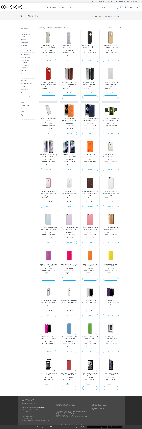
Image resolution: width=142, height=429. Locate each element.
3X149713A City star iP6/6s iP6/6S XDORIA (69, 46)
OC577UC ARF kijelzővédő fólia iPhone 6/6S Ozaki (48, 156)
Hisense (23, 74)
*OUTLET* (24, 46)
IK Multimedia (24, 77)
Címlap (92, 403)
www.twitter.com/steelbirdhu (64, 404)
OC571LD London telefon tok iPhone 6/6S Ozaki (90, 119)
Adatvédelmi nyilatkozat (97, 408)
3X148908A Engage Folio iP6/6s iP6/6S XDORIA (69, 83)
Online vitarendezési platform (98, 407)
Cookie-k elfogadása (115, 427)
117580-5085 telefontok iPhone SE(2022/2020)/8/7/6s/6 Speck (48, 119)
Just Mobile (24, 80)
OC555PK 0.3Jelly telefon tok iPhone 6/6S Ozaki (69, 265)
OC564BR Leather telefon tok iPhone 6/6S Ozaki (90, 192)
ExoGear (23, 70)
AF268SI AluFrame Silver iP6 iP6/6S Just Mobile (48, 301)
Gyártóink (93, 409)
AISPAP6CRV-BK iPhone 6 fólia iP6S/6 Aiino (48, 374)
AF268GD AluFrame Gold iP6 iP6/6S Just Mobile (69, 301)
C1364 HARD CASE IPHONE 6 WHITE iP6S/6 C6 (90, 301)
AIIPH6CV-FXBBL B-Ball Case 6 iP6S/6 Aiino (69, 337)
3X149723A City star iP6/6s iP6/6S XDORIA (48, 46)
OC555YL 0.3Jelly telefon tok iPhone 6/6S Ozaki (111, 265)
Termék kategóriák (95, 404)
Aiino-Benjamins (25, 54)
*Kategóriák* (24, 39)
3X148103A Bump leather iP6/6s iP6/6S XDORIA (48, 83)
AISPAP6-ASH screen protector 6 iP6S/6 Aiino (111, 374)
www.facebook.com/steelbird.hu (65, 405)
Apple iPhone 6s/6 (114, 16)
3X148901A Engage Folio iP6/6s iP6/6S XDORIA (90, 83)
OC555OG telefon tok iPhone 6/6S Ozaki (90, 265)
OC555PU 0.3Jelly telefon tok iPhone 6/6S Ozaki (48, 265)
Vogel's (23, 115)
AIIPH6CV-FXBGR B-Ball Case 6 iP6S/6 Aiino (90, 337)
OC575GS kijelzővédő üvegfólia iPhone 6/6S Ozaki (69, 156)
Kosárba (48, 60)
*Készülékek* (95, 16)
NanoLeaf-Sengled (26, 96)
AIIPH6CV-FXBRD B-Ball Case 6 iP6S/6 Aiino (69, 374)
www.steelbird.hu (61, 403)
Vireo (22, 111)
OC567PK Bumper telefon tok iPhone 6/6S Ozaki (48, 192)
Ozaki (22, 102)
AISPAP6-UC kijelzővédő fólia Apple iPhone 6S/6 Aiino (90, 374)
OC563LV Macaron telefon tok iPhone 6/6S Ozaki (69, 228)
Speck (22, 108)
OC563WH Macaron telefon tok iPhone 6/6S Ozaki (111, 192)
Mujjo (22, 92)
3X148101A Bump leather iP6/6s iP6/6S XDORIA (90, 46)
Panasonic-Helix (25, 105)
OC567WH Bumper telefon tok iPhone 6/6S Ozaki (69, 192)
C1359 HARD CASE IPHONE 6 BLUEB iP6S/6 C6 (111, 301)
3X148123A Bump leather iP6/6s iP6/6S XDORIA (111, 46)
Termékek (62, 7)
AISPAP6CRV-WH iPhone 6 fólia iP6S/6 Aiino (111, 337)
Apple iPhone (104, 16)
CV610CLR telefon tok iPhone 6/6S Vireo (111, 83)
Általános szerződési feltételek (99, 405)
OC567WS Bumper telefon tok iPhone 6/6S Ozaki (111, 156)
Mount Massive (25, 89)
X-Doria (23, 118)
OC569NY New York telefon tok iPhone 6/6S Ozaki (90, 156)
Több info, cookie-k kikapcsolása (97, 427)
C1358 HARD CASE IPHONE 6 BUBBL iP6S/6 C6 (48, 337)
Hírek (69, 7)
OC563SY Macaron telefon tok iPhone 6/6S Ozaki (48, 228)
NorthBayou (24, 99)
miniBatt (23, 86)
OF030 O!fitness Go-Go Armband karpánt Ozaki (111, 119)
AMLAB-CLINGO (25, 57)
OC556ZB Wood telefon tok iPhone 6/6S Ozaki (111, 228)
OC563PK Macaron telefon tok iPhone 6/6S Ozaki (90, 228)
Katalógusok (51, 7)
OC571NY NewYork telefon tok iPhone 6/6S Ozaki (69, 119)
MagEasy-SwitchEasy (27, 83)
